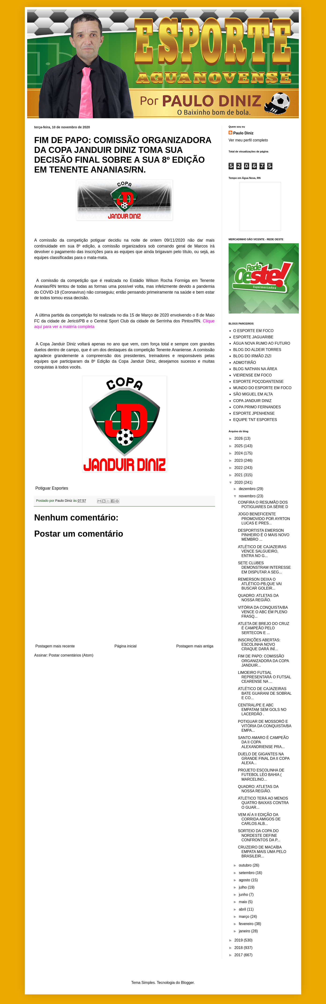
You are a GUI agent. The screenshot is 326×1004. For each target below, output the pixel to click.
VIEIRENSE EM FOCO (252, 375)
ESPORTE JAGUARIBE (253, 337)
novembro (248, 496)
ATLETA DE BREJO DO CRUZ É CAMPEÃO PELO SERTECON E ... (263, 628)
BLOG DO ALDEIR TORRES (257, 350)
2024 (239, 453)
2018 (239, 948)
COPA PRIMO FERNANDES (257, 407)
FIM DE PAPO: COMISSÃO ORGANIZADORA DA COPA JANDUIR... (263, 660)
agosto (245, 880)
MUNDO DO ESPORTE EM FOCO (262, 388)
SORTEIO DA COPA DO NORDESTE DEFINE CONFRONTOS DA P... (259, 835)
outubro (246, 865)
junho (244, 895)
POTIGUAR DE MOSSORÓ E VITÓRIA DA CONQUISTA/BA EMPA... (264, 726)
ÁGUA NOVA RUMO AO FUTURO (261, 343)
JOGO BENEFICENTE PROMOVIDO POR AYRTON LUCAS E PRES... (264, 518)
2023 (239, 460)
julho (243, 887)
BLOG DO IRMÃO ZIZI (252, 356)
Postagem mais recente (55, 646)
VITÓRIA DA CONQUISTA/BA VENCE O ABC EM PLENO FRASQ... (263, 611)
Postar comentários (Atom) (71, 655)
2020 (239, 482)
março (244, 917)
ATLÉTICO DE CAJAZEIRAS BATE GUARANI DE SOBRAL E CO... (264, 693)
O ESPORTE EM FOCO (253, 331)
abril (243, 909)
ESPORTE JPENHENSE (254, 413)
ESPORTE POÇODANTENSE (258, 382)
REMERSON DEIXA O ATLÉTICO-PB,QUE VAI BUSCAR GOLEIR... (260, 583)
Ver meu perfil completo (248, 140)
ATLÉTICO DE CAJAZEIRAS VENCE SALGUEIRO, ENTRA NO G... (262, 551)
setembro (247, 873)
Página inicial (126, 646)
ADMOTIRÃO (244, 363)
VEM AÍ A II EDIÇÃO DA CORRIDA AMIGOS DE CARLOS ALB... (259, 819)
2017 (239, 955)
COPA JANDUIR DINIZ (252, 401)
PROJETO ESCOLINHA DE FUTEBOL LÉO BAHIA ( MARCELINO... (261, 774)
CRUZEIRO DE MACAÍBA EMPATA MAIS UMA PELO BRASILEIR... (262, 851)
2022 (239, 468)
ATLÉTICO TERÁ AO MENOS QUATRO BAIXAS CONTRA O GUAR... (263, 802)
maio (243, 902)
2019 (239, 940)
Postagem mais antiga (194, 646)
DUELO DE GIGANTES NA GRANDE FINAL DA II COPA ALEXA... (263, 758)
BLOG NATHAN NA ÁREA (255, 369)
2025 (239, 446)
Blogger (187, 983)
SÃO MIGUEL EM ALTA (253, 394)
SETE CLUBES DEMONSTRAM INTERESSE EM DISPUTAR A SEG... (264, 567)
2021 (239, 475)
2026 (239, 438)
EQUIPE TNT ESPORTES (255, 420)
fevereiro (247, 924)
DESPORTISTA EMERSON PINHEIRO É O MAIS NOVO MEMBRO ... (263, 534)
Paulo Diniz (243, 133)
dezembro (248, 489)
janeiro (245, 931)
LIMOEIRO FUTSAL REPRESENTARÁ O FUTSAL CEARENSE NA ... (264, 677)
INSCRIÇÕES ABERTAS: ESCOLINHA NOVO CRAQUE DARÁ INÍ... (259, 644)
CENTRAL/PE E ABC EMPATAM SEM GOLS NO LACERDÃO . (262, 709)
